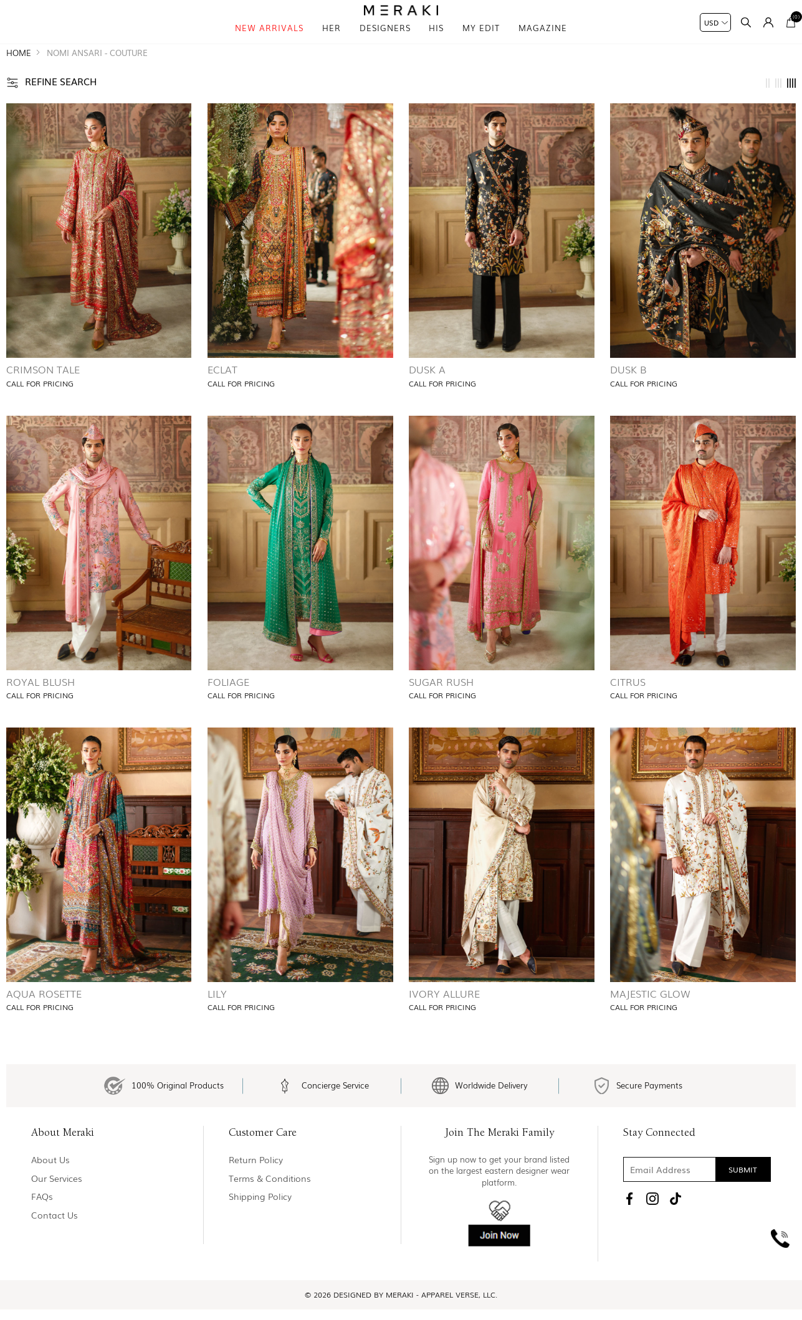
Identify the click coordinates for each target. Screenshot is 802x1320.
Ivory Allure (444, 1015)
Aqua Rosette (44, 1015)
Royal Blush (40, 703)
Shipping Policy (260, 1224)
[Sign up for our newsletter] (697, 1197)
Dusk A (427, 391)
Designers (385, 43)
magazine (542, 43)
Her (331, 43)
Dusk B (628, 391)
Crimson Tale (43, 391)
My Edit (481, 43)
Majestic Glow (650, 1015)
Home (18, 74)
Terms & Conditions (270, 1206)
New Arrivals (269, 43)
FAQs (42, 1224)
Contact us (54, 1243)
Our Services (56, 1206)
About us (50, 1188)
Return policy (256, 1188)
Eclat (222, 391)
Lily (217, 1015)
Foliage (228, 703)
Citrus (628, 703)
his (436, 43)
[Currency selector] (715, 22)
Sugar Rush (441, 703)
